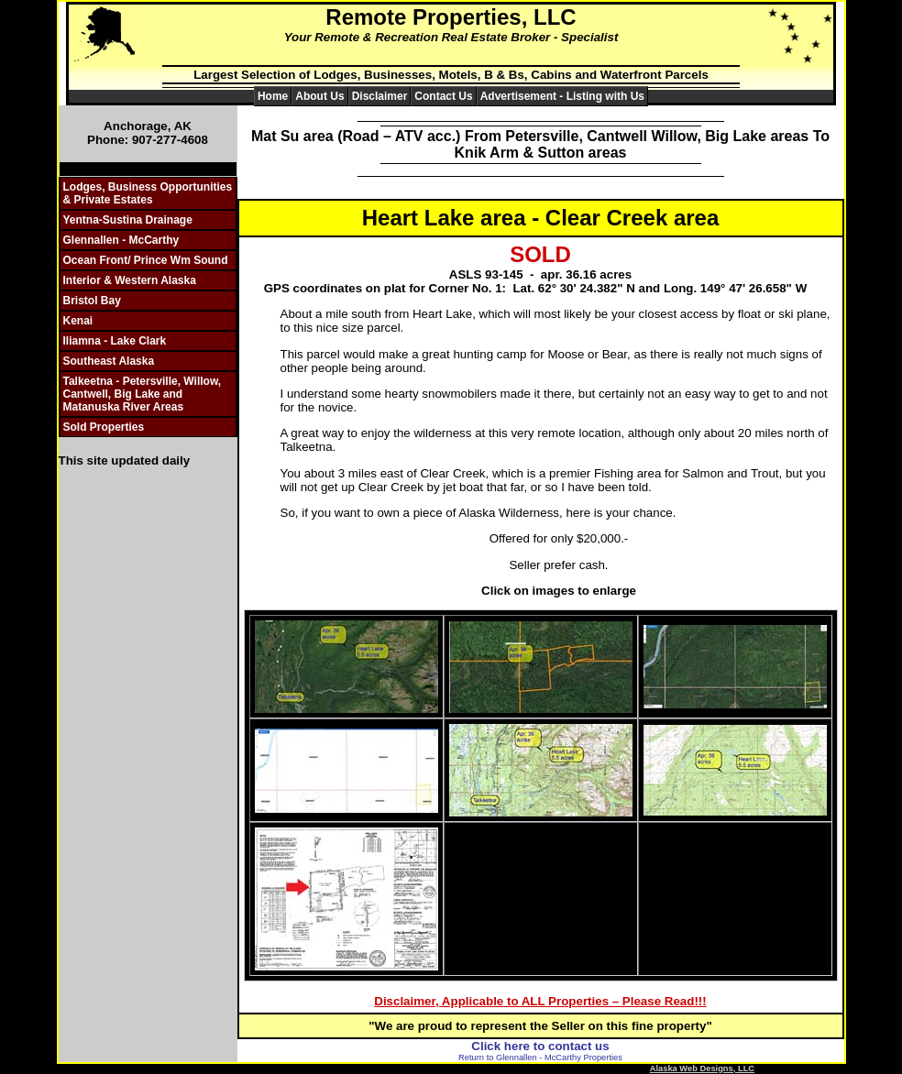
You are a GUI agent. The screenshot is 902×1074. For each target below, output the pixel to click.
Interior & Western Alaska (129, 280)
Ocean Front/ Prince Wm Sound (145, 260)
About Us (319, 96)
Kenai (78, 320)
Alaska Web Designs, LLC (702, 1068)
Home (273, 96)
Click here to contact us (540, 1046)
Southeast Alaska (109, 361)
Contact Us (443, 96)
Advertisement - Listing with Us (562, 96)
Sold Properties (104, 427)
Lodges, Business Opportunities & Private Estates (148, 193)
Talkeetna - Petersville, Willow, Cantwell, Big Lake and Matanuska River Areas (142, 394)
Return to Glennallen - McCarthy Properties (540, 1057)
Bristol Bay (92, 300)
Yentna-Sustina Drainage (127, 220)
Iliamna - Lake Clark (115, 340)
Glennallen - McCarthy (121, 240)
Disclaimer (380, 96)
